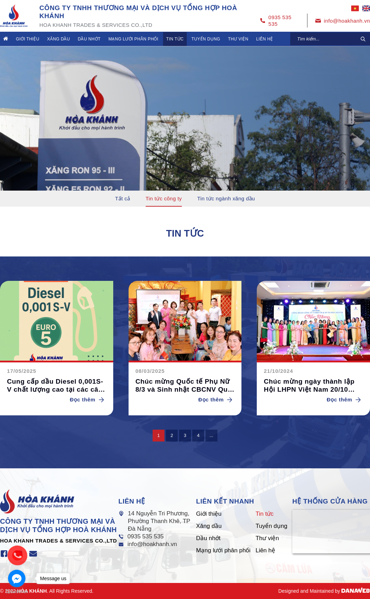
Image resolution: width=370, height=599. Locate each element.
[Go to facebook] (16, 578)
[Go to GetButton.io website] (17, 592)
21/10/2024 (278, 371)
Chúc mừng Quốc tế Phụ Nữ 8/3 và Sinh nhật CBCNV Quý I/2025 (184, 386)
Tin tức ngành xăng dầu (226, 198)
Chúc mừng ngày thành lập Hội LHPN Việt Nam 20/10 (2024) (309, 386)
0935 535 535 (146, 536)
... (212, 435)
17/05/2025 (21, 371)
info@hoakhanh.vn (152, 544)
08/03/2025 (150, 371)
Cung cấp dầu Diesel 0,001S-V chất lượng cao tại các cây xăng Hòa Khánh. (55, 386)
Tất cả (122, 198)
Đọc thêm (88, 399)
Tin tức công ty (164, 198)
